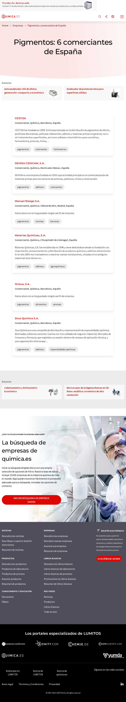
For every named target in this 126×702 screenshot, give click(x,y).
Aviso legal (7, 684)
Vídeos (5, 601)
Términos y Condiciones (31, 684)
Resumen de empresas (55, 550)
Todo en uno (50, 611)
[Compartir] (106, 17)
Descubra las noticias (13, 536)
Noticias (48, 596)
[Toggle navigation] (122, 17)
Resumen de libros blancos (58, 583)
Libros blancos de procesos (58, 573)
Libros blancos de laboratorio (59, 568)
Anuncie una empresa (55, 546)
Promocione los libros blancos (60, 578)
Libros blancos (51, 606)
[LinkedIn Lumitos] (122, 684)
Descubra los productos (14, 563)
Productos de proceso (13, 573)
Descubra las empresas (56, 536)
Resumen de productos (14, 583)
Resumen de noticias (13, 549)
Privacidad (54, 684)
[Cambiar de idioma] (113, 17)
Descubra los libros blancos (58, 563)
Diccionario (8, 596)
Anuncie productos (11, 578)
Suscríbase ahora (109, 558)
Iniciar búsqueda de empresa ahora (31, 499)
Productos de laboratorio (15, 568)
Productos (49, 601)
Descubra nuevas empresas (58, 540)
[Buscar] (100, 17)
